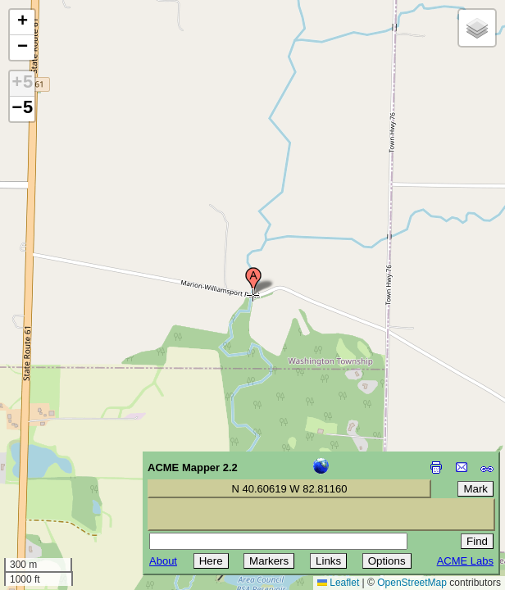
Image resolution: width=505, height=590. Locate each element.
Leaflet (338, 582)
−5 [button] (22, 109)
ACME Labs (465, 561)
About (163, 561)
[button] (253, 281)
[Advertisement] (87, 474)
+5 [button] (22, 83)
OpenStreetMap (412, 582)
